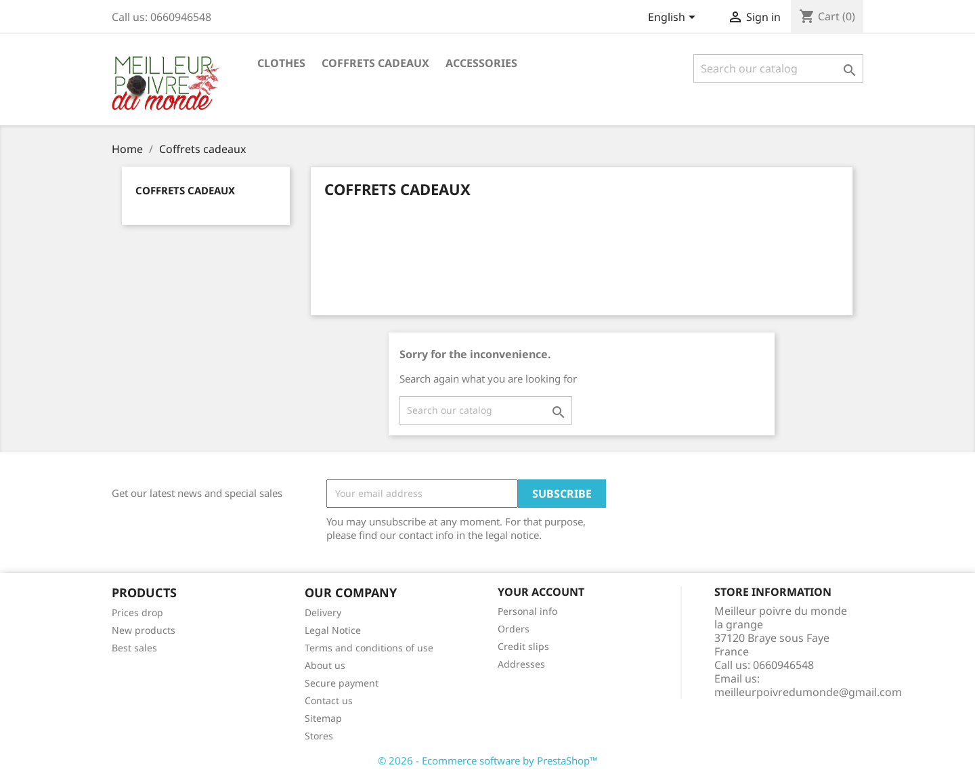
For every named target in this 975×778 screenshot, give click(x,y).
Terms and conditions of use (369, 647)
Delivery (323, 612)
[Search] (778, 68)
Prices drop (137, 612)
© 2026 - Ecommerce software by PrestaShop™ (488, 760)
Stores (319, 735)
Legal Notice (333, 630)
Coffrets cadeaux (375, 63)
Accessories (481, 63)
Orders (513, 628)
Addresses (521, 663)
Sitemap (323, 718)
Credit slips (523, 646)
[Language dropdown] (674, 18)
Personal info (527, 611)
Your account (541, 591)
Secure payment (341, 682)
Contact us (329, 700)
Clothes (281, 63)
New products (143, 630)
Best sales (134, 647)
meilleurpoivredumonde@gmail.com (808, 692)
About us (325, 665)
